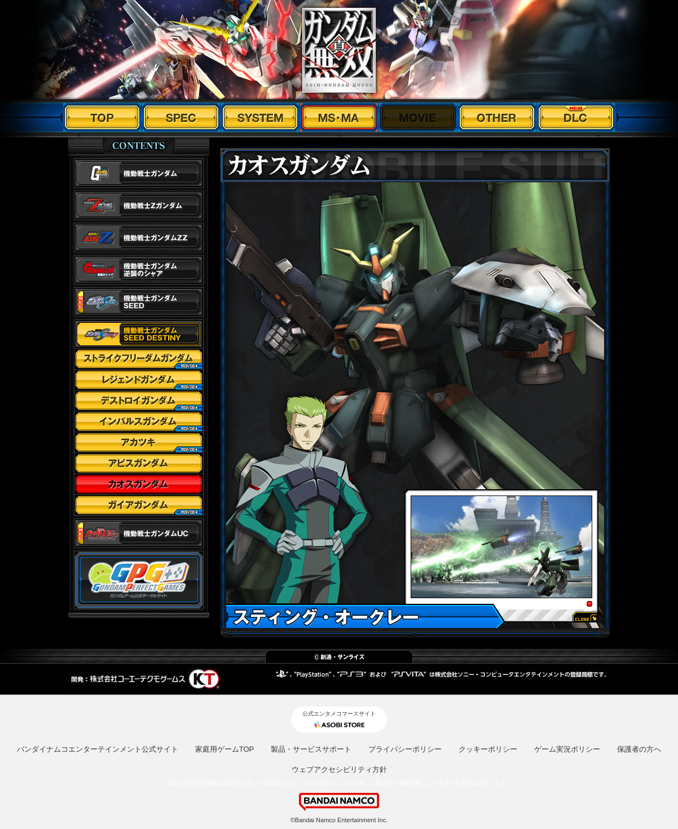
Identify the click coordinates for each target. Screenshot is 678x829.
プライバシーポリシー (405, 749)
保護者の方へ (639, 749)
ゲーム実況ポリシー (567, 749)
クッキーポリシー (488, 749)
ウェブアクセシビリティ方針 (339, 769)
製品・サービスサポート (311, 749)
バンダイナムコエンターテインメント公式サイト (97, 749)
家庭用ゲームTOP (224, 749)
